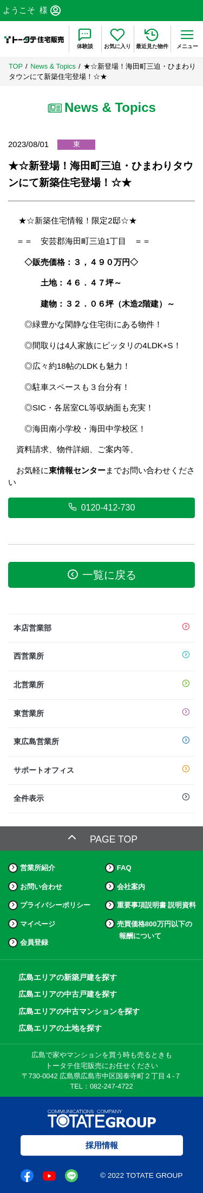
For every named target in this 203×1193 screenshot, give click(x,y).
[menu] (187, 38)
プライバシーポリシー (55, 905)
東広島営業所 (101, 742)
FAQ (124, 868)
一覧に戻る (101, 574)
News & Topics (53, 66)
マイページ (37, 924)
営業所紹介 (37, 868)
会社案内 (131, 887)
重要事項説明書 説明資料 (157, 905)
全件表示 (101, 799)
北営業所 (101, 685)
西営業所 (101, 656)
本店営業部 (101, 628)
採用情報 (102, 1145)
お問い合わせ (41, 887)
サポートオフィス (101, 771)
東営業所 (101, 714)
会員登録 (34, 942)
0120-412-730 (101, 507)
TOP (16, 66)
